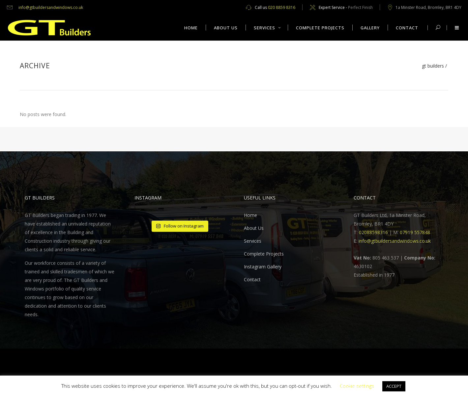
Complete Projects (264, 254)
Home (250, 215)
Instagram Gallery (262, 266)
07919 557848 (415, 232)
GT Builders (433, 66)
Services (252, 241)
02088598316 (373, 232)
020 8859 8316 (281, 7)
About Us (254, 228)
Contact (252, 279)
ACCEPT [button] (393, 386)
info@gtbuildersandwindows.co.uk (50, 7)
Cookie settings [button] (357, 385)
